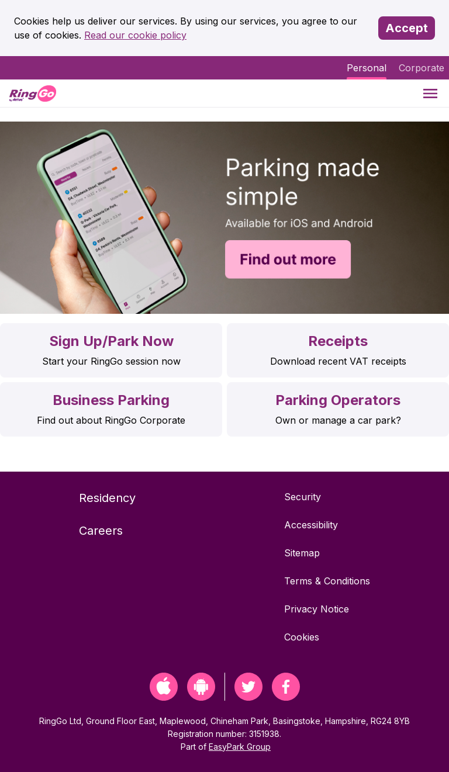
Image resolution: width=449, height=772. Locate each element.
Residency (107, 498)
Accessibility (311, 525)
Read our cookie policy (135, 35)
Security (302, 497)
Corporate (421, 68)
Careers (101, 531)
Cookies (301, 637)
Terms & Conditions (327, 581)
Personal (366, 68)
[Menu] (430, 93)
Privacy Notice (316, 609)
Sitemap (302, 553)
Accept (406, 28)
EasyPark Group (240, 747)
